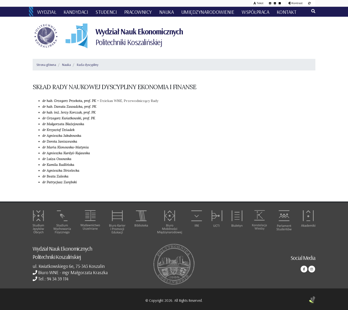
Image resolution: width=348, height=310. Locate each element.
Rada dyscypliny (87, 64)
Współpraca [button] (255, 12)
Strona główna (46, 64)
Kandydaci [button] (76, 12)
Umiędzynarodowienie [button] (207, 12)
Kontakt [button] (287, 12)
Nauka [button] (166, 12)
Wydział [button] (46, 12)
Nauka (66, 64)
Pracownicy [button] (138, 12)
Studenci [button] (106, 12)
